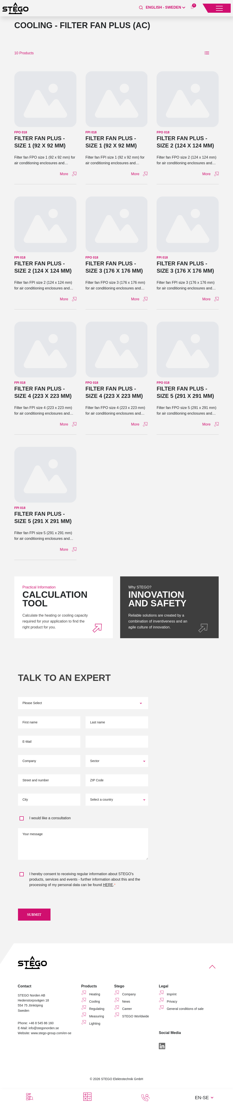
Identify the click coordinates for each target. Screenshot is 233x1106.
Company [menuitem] (129, 996)
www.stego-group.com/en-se (51, 1035)
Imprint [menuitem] (172, 996)
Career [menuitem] (127, 1011)
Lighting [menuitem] (94, 1026)
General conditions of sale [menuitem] (185, 1011)
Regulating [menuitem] (96, 1011)
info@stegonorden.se (43, 1030)
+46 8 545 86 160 (41, 1025)
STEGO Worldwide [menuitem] (135, 1018)
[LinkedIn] (162, 1048)
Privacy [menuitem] (172, 1004)
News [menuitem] (126, 1004)
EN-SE (202, 1097)
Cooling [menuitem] (94, 1004)
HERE (108, 885)
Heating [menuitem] (94, 996)
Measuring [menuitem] (96, 1018)
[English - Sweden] (165, 7)
